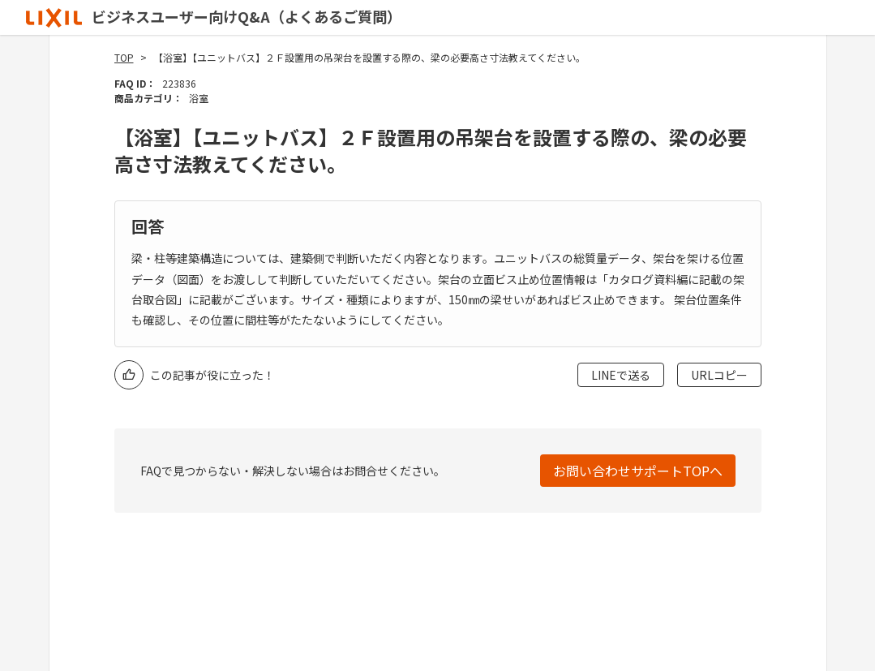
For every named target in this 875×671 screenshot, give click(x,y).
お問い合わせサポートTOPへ (638, 470)
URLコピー (719, 375)
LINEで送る (620, 375)
